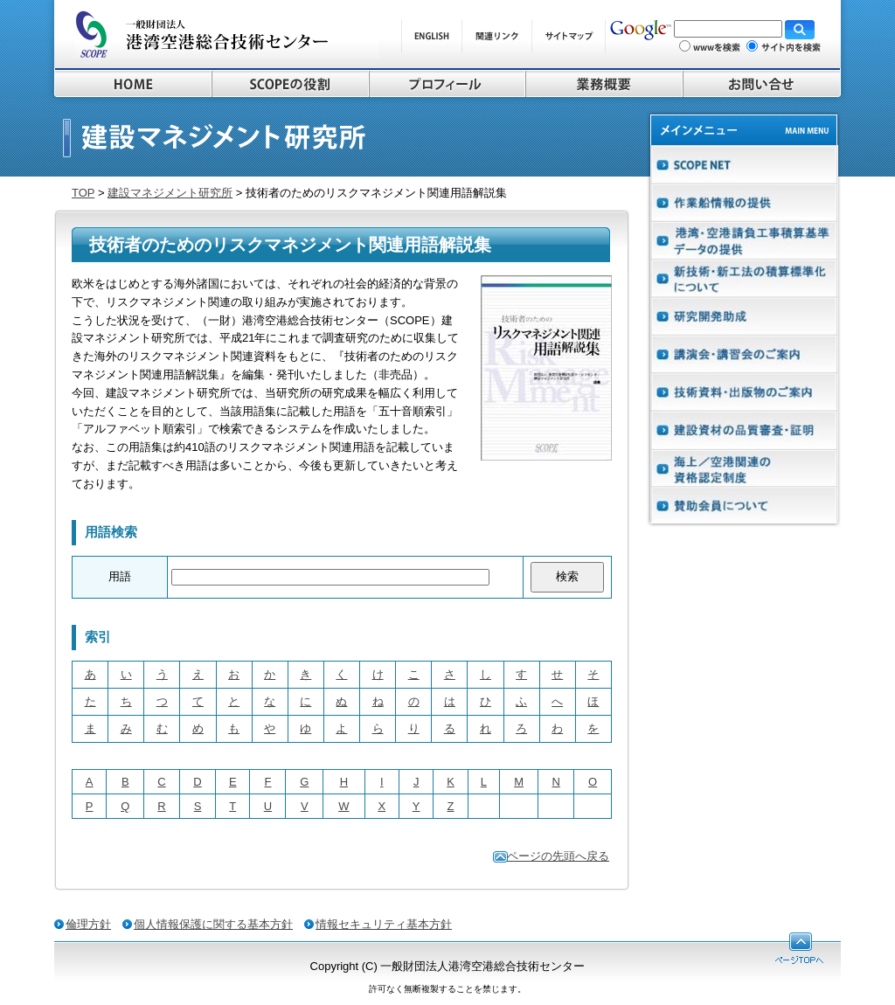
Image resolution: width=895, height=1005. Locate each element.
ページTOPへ (799, 948)
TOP (83, 192)
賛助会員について (743, 504)
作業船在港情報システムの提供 (743, 203)
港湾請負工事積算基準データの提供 (743, 241)
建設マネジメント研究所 (170, 192)
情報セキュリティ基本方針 (384, 924)
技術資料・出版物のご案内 (743, 391)
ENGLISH (431, 36)
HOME (133, 83)
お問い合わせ (762, 83)
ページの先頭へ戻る (558, 856)
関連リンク (496, 36)
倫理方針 (88, 924)
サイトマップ (568, 36)
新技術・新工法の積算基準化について (743, 278)
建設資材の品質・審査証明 (743, 428)
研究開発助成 (743, 316)
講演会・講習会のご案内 (743, 353)
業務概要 (604, 83)
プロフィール (447, 83)
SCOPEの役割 (290, 83)
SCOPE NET (743, 164)
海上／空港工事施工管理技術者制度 (743, 466)
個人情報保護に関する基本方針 (213, 924)
